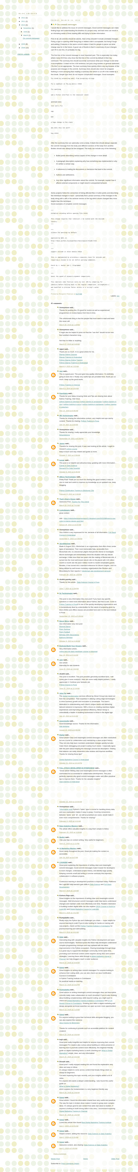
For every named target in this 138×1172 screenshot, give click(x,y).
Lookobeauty (64, 510)
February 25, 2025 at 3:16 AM (70, 832)
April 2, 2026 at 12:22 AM (68, 1137)
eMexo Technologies (67, 477)
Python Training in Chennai (69, 385)
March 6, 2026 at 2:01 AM (69, 913)
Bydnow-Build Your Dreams (70, 646)
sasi (61, 371)
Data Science (95, 884)
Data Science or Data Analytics (100, 1134)
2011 (23, 21)
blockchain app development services (96, 571)
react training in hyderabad (69, 782)
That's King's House (67, 499)
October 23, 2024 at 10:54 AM (70, 802)
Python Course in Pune (68, 685)
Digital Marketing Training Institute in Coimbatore (85, 1001)
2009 (23, 44)
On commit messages (31, 38)
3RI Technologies (66, 416)
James (62, 443)
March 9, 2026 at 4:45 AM (69, 932)
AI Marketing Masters (68, 848)
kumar (62, 460)
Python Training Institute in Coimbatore (95, 926)
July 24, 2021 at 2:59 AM (68, 425)
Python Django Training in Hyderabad (73, 363)
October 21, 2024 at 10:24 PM (70, 763)
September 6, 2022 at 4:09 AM (70, 539)
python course (71, 449)
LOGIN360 (63, 862)
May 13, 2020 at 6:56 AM (68, 411)
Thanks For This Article (80, 502)
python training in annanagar (91, 402)
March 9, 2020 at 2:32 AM (69, 366)
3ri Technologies (66, 593)
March (26, 35)
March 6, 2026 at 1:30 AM (69, 891)
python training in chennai (69, 402)
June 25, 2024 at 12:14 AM (69, 688)
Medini (62, 837)
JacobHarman (65, 544)
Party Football (64, 632)
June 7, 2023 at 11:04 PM (69, 589)
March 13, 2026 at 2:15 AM (69, 1010)
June (25, 32)
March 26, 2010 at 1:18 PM (69, 325)
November (27, 28)
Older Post (115, 1159)
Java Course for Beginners (69, 1023)
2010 (23, 25)
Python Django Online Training (71, 360)
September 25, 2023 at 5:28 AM (71, 616)
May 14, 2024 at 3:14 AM (68, 655)
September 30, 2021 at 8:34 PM (71, 439)
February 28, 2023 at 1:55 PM (70, 575)
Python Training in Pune (90, 421)
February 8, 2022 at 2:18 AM (70, 494)
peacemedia (64, 721)
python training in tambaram (93, 404)
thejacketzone (64, 435)
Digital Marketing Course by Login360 (84, 909)
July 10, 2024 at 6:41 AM (68, 716)
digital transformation (71, 696)
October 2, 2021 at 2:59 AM (69, 455)
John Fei (62, 693)
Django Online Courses (68, 354)
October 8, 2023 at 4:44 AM (69, 641)
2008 (23, 48)
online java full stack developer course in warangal (78, 651)
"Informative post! (66, 809)
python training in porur (72, 404)
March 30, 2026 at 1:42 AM (69, 1115)
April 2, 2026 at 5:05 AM (68, 1148)
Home (85, 1159)
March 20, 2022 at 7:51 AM (69, 505)
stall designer (64, 726)
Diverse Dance (65, 627)
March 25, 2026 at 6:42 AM (69, 1057)
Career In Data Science (68, 466)
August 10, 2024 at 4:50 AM (69, 730)
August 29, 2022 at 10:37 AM (70, 525)
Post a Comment (60, 1154)
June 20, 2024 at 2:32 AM (69, 669)
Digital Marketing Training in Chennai (73, 1111)
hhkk (61, 937)
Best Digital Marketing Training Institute (96, 1122)
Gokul (61, 968)
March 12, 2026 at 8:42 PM (69, 985)
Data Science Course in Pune (88, 582)
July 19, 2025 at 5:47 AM (68, 857)
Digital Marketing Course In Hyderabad (74, 760)
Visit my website (23, 54)
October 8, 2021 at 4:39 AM (69, 472)
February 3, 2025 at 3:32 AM (70, 821)
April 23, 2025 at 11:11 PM (69, 844)
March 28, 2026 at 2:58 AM (69, 1093)
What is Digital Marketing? (69, 1086)
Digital (62, 735)
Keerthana (63, 393)
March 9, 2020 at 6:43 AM (69, 388)
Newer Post (55, 1159)
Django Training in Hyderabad (70, 357)
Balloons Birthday (66, 638)
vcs (118, 296)
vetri (61, 660)
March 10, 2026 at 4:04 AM (69, 963)
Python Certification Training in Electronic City (76, 491)
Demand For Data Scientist (69, 468)
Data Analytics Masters (68, 826)
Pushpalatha (64, 990)
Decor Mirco (64, 621)
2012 (23, 18)
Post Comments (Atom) (70, 1164)
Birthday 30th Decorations (69, 635)
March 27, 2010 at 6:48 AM (69, 344)
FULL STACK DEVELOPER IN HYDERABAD (77, 768)
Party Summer (64, 629)
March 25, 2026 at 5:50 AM (69, 1035)
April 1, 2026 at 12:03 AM (68, 1126)
